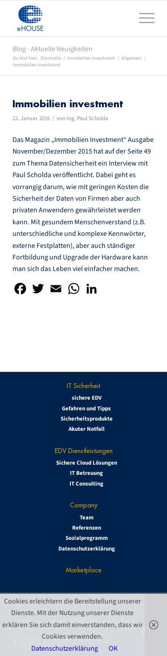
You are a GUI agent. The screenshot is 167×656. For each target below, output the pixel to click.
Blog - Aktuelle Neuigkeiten (52, 49)
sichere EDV (87, 398)
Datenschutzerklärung (86, 549)
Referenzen (86, 528)
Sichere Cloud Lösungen (86, 463)
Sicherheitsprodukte (87, 419)
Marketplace (84, 570)
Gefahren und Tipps (86, 409)
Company (84, 505)
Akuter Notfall (87, 429)
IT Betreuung (86, 473)
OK (113, 648)
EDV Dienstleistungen (84, 450)
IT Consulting (86, 484)
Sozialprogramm (86, 538)
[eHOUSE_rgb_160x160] (69, 18)
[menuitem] (142, 18)
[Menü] (142, 18)
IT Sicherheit (83, 385)
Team (87, 518)
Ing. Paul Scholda (87, 118)
